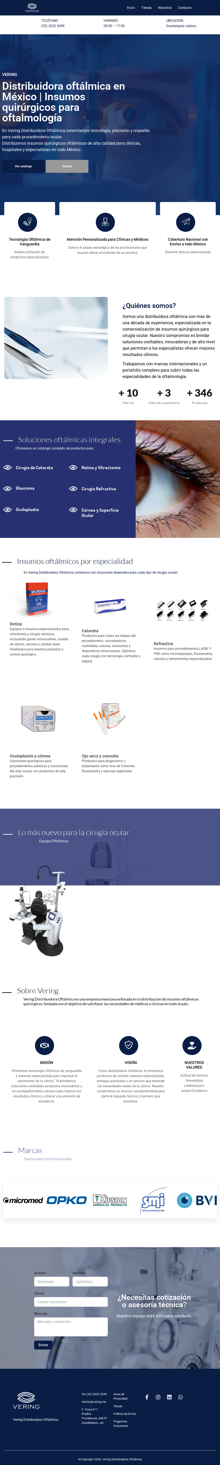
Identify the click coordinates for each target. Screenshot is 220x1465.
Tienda (146, 8)
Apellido (78, 1273)
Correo (39, 1293)
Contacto (185, 8)
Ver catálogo (23, 166)
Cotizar (67, 166)
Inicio (131, 8)
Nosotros (165, 8)
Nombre (40, 1273)
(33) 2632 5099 (52, 26)
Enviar (43, 1345)
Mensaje (40, 1314)
